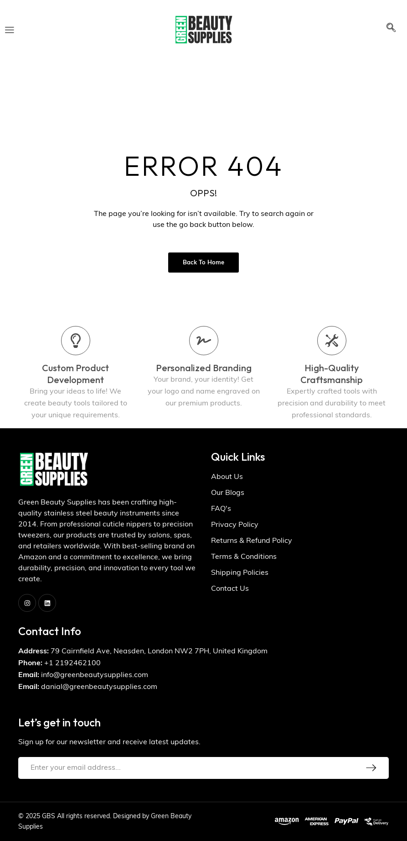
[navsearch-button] (391, 30)
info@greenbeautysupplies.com (94, 675)
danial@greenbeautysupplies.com (99, 687)
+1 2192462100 (72, 663)
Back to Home (203, 263)
